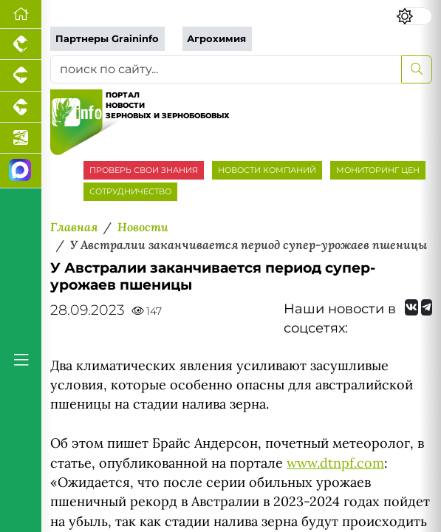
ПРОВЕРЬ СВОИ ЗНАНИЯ (143, 170)
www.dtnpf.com (335, 462)
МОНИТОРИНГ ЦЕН (378, 170)
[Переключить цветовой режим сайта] (414, 16)
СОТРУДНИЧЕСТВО (130, 191)
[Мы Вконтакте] (411, 307)
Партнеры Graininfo (107, 38)
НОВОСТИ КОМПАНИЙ (267, 170)
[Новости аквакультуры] (20, 138)
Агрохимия (216, 38)
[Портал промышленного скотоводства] (20, 107)
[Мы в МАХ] (20, 171)
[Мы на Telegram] (426, 307)
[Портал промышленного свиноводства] (20, 75)
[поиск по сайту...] (226, 69)
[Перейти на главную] (20, 14)
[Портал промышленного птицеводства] (20, 44)
